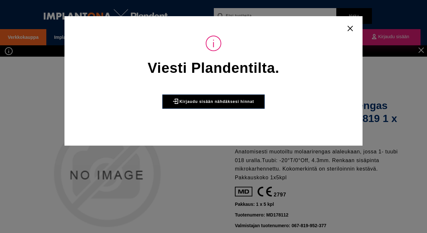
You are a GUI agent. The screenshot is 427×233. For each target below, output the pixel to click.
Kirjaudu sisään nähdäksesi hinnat (213, 101)
